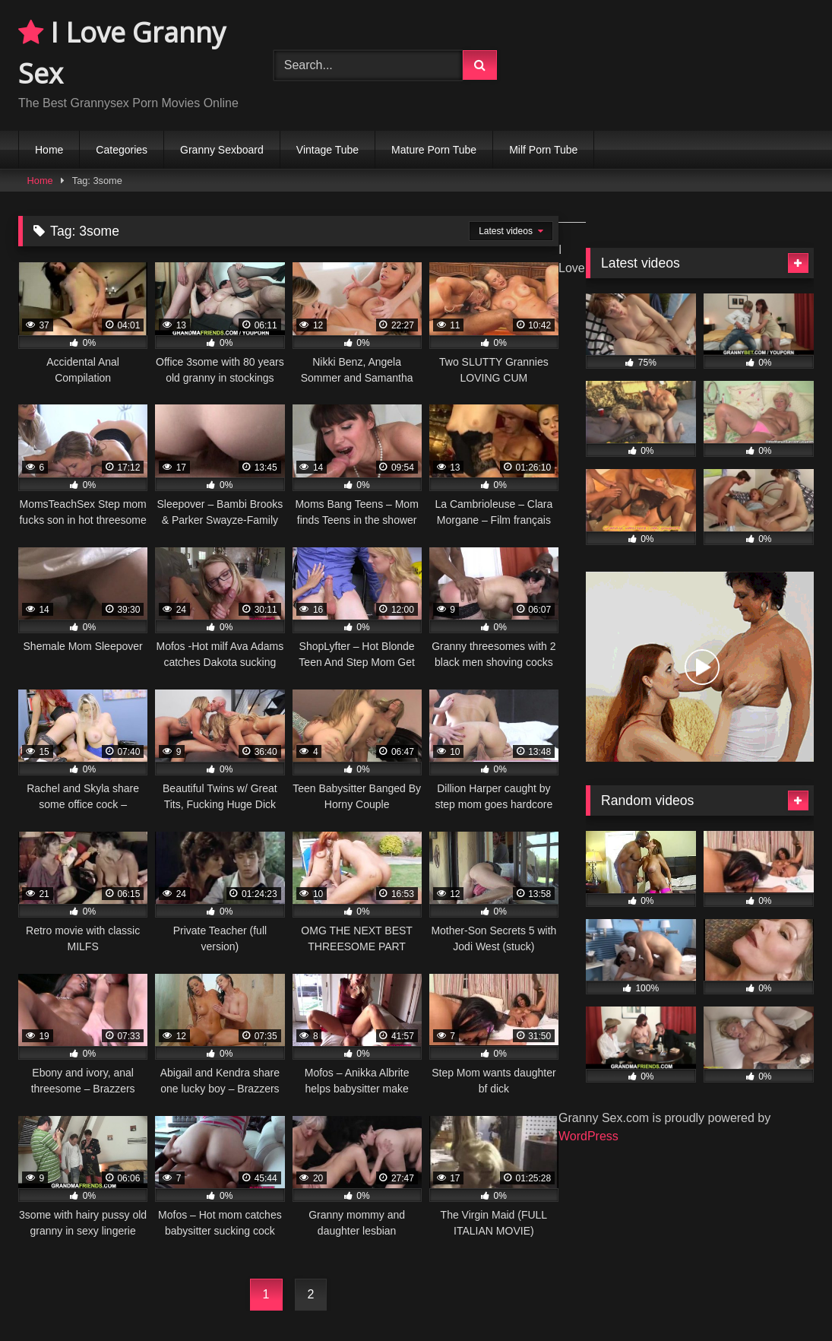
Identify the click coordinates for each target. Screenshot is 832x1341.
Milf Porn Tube (543, 150)
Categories (121, 150)
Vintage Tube (327, 150)
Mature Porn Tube (433, 150)
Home (49, 150)
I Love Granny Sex (122, 53)
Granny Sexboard (222, 150)
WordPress (588, 1136)
